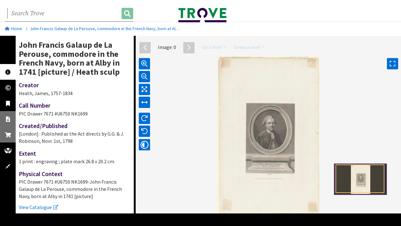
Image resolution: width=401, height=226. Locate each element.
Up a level (214, 47)
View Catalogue (38, 207)
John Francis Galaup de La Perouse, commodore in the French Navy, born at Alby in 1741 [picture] (120, 28)
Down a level (249, 47)
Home (13, 28)
